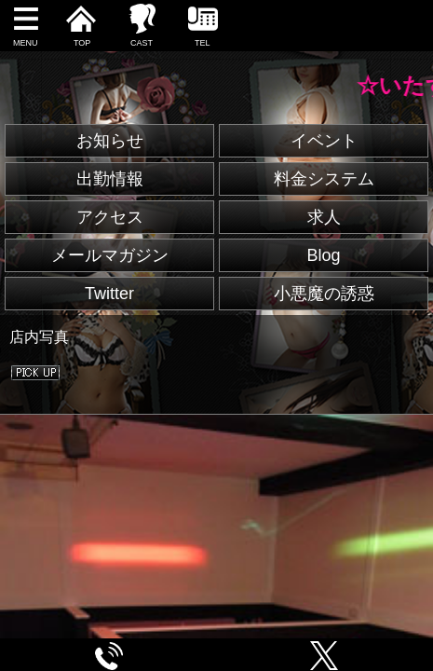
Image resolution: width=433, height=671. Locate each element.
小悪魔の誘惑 (324, 293)
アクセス (109, 217)
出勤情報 (109, 179)
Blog (323, 255)
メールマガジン (110, 255)
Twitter (109, 293)
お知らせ (109, 140)
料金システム (324, 179)
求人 (324, 217)
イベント (324, 140)
